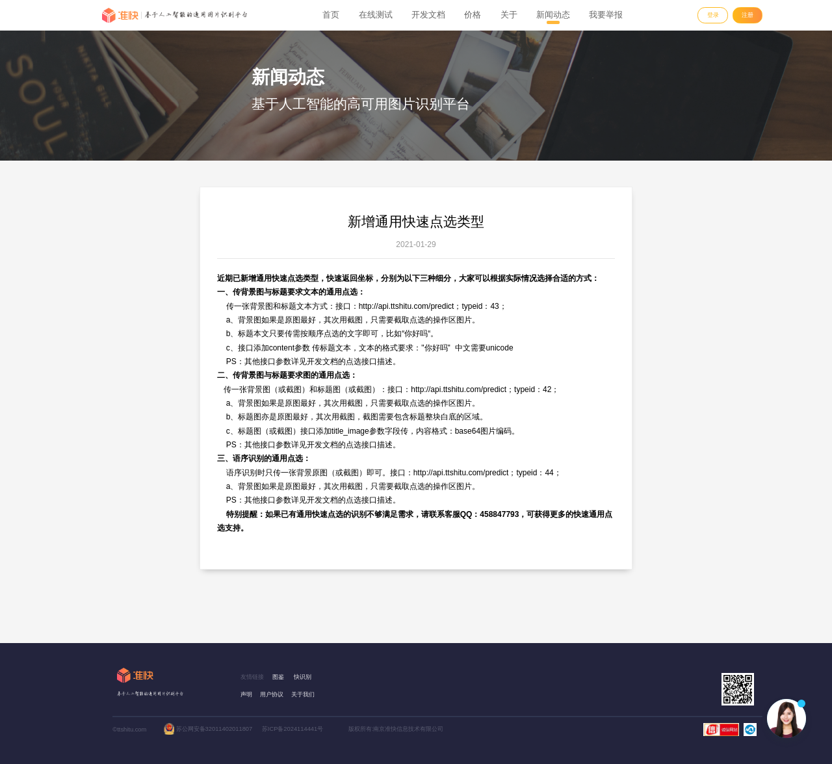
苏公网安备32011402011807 (214, 729)
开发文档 (428, 15)
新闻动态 (553, 15)
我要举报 (606, 15)
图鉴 (278, 677)
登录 (713, 15)
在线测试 (376, 15)
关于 (508, 15)
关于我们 (303, 694)
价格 (472, 15)
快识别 (302, 677)
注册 (747, 15)
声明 (246, 694)
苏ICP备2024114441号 (292, 729)
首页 (330, 15)
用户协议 (271, 694)
